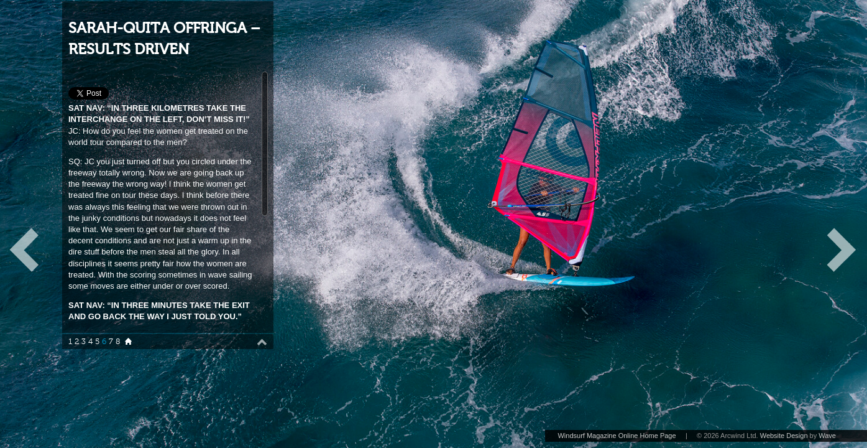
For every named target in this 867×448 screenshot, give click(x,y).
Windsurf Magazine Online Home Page (616, 435)
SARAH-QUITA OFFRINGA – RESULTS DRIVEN (164, 39)
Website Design (784, 435)
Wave (827, 435)
